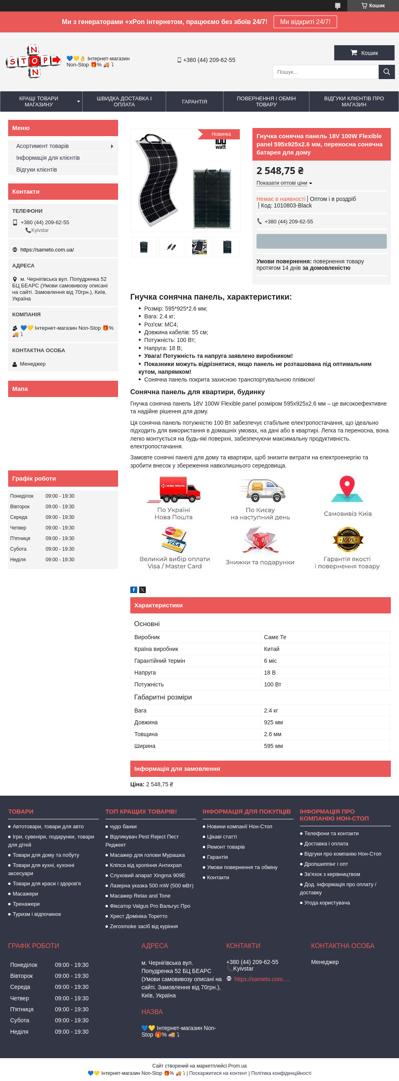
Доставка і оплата (327, 844)
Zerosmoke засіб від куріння (144, 926)
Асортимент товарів (42, 146)
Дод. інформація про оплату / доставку (338, 888)
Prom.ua (237, 1066)
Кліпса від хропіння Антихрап (146, 865)
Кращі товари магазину (38, 101)
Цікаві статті (222, 837)
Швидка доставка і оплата (124, 101)
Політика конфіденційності (281, 1073)
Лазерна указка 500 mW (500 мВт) (151, 885)
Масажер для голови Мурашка (147, 855)
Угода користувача (327, 903)
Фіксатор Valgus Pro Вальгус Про (150, 906)
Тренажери (26, 904)
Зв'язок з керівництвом (332, 874)
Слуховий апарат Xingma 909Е (147, 875)
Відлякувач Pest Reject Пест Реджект (142, 841)
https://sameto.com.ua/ (47, 250)
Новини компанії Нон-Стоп (239, 826)
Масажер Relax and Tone (140, 896)
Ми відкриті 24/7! (305, 21)
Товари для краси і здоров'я (47, 883)
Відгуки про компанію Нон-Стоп (343, 854)
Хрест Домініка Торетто (138, 916)
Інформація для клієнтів (48, 157)
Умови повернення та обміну (242, 867)
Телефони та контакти (332, 833)
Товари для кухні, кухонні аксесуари (41, 869)
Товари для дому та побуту (46, 855)
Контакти (218, 877)
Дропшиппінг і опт (326, 864)
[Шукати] (387, 72)
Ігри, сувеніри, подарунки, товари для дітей (51, 841)
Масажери (25, 894)
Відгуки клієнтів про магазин (354, 101)
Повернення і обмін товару (266, 101)
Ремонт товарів (226, 847)
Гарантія (194, 102)
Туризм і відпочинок (37, 914)
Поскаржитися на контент (218, 1073)
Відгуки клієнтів (36, 169)
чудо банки (123, 826)
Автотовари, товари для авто (48, 826)
